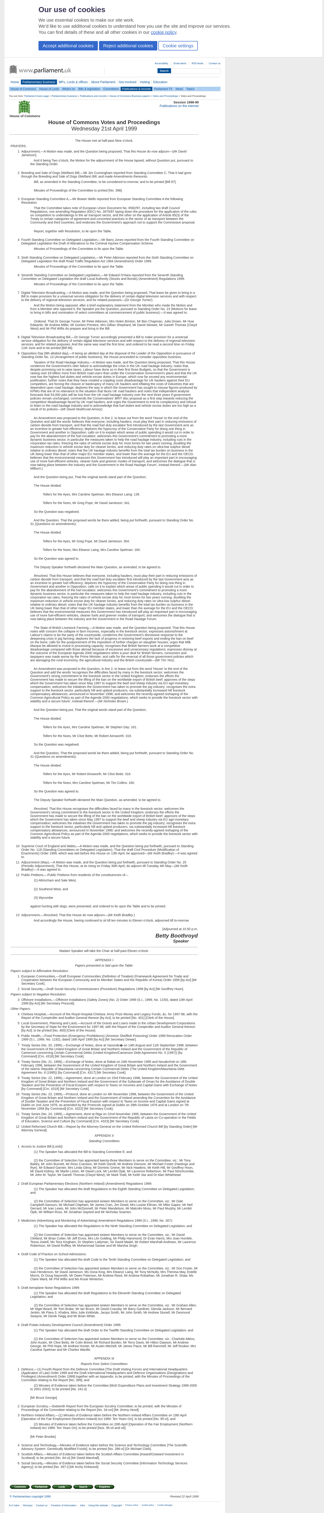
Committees (111, 89)
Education (160, 82)
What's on (68, 89)
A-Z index (14, 1505)
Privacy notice (131, 1505)
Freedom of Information (63, 1505)
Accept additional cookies (68, 45)
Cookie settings (178, 45)
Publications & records (136, 89)
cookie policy (163, 32)
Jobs (82, 1505)
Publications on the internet (179, 106)
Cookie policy (148, 1505)
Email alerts (179, 63)
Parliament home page (36, 96)
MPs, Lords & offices (73, 82)
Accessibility (161, 63)
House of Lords (49, 89)
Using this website (98, 1505)
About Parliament (103, 82)
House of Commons (23, 89)
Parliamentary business (38, 82)
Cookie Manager (165, 1505)
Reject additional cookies (128, 45)
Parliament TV (163, 89)
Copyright (116, 1505)
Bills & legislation (89, 89)
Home (15, 82)
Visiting (145, 82)
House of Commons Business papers (130, 96)
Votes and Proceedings (165, 96)
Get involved (127, 82)
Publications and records (93, 96)
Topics (190, 89)
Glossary (28, 1505)
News (179, 89)
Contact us (214, 63)
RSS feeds (197, 63)
